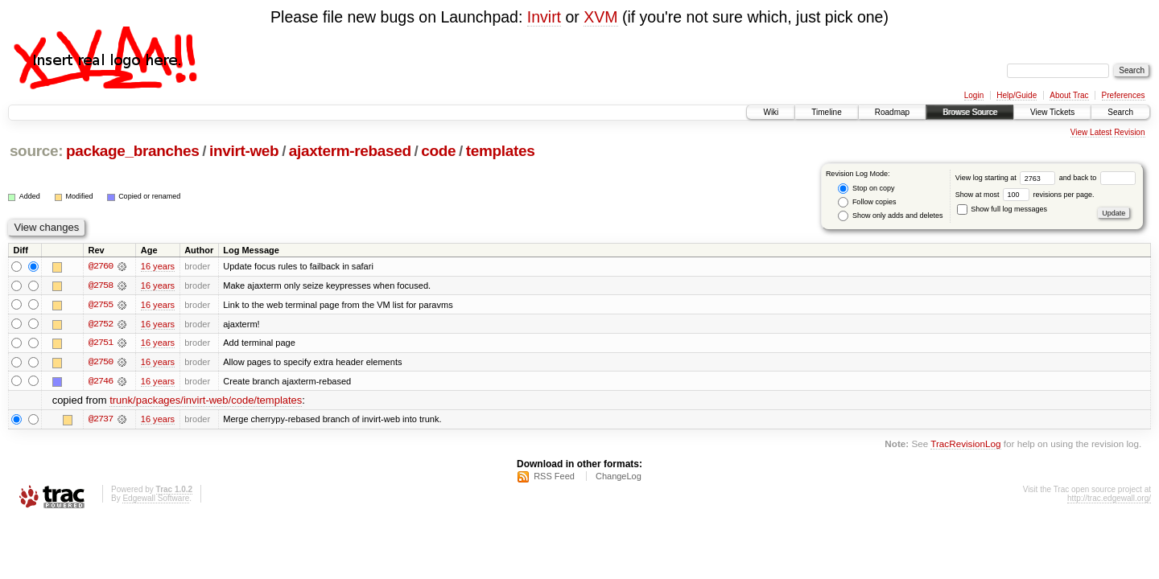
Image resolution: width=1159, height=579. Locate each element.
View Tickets (1052, 112)
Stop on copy (866, 188)
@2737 (101, 420)
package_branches (133, 150)
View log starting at (1007, 178)
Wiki (770, 112)
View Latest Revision (1107, 132)
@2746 (101, 382)
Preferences (1123, 95)
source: (36, 150)
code (438, 150)
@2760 (101, 266)
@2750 (101, 362)
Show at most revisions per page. (1025, 195)
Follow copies (867, 202)
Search (1120, 112)
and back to (1097, 178)
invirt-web (243, 150)
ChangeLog (618, 477)
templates (500, 150)
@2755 (101, 304)
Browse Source (969, 112)
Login (974, 95)
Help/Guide (1016, 95)
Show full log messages (1002, 209)
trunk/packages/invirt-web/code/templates (205, 402)
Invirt (544, 17)
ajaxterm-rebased (350, 150)
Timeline (826, 112)
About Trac (1069, 95)
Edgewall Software (155, 499)
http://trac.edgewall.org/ (1109, 499)
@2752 (101, 324)
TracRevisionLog (965, 445)
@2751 (101, 343)
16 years (158, 266)
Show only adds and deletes (890, 216)
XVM (600, 17)
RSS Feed (554, 477)
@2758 (101, 285)
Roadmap (892, 112)
